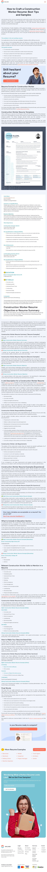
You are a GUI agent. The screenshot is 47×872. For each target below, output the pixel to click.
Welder (20, 753)
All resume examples (39, 749)
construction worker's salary (39, 28)
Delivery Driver (6, 758)
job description (40, 382)
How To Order (28, 849)
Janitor (35, 758)
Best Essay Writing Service (34, 855)
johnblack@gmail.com (9, 197)
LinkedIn (43, 847)
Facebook (43, 851)
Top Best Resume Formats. (22, 109)
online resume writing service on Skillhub (28, 64)
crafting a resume (9, 382)
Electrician (5, 753)
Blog (26, 853)
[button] (45, 2)
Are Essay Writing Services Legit (35, 860)
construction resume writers (36, 31)
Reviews (27, 851)
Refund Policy (21, 853)
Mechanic (5, 756)
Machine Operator (7, 761)
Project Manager (22, 758)
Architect (35, 756)
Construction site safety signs (17, 433)
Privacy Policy (21, 851)
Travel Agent (36, 753)
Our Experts (27, 847)
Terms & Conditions (20, 848)
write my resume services (35, 718)
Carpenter (21, 756)
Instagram (43, 849)
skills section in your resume (8, 596)
